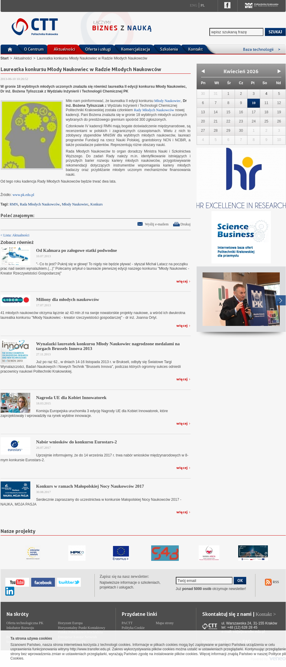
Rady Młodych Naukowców (154, 110)
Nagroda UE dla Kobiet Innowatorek (71, 397)
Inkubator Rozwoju (20, 628)
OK (240, 580)
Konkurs (96, 204)
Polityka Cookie (133, 628)
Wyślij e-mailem (157, 224)
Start (5, 58)
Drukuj (186, 224)
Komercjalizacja (135, 49)
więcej (182, 281)
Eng (193, 5)
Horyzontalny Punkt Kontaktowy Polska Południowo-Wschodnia (81, 630)
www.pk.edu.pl (23, 195)
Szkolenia (169, 49)
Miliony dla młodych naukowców (67, 299)
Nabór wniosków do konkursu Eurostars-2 (76, 442)
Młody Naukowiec (167, 101)
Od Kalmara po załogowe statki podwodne (76, 250)
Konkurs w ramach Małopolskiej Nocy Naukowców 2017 (90, 486)
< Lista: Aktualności (15, 235)
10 (253, 103)
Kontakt (195, 49)
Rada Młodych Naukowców (40, 204)
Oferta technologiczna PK (25, 623)
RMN (14, 204)
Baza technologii (261, 49)
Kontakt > (266, 614)
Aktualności (64, 49)
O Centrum (34, 49)
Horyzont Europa (70, 623)
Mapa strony (165, 623)
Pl (203, 5)
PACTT (127, 623)
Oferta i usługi (98, 49)
